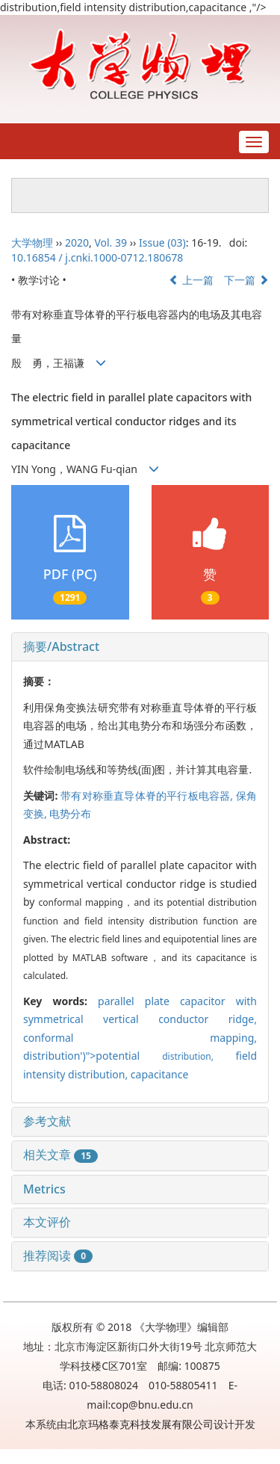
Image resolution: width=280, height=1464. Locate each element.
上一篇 (191, 280)
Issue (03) (162, 242)
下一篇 (246, 280)
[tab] (140, 647)
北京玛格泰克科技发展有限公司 (140, 1424)
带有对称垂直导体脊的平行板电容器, (148, 795)
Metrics (44, 1189)
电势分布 (70, 813)
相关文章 (60, 1154)
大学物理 (32, 242)
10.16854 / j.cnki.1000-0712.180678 (97, 257)
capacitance (160, 1074)
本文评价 (47, 1222)
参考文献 (47, 1121)
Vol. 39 (110, 242)
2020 (77, 242)
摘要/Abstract (61, 646)
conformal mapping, (140, 1038)
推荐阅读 (58, 1255)
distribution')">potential (129, 1055)
